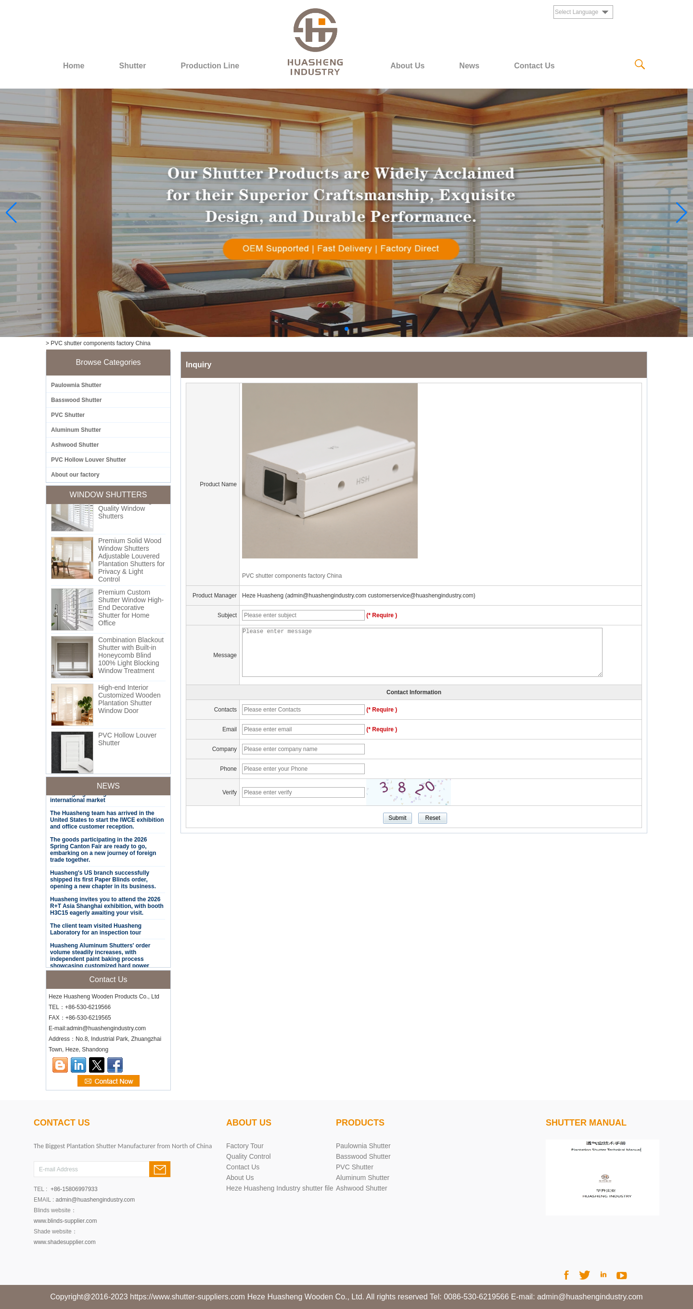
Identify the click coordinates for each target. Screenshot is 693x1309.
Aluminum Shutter (76, 430)
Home (73, 66)
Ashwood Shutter (75, 444)
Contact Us (534, 66)
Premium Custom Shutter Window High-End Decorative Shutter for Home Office (131, 611)
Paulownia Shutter (76, 385)
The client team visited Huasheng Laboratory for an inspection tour (95, 932)
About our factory (75, 474)
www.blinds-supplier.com (65, 1221)
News (469, 66)
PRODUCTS (360, 1123)
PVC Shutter (68, 415)
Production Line (209, 66)
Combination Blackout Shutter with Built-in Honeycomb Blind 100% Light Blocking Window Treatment (131, 658)
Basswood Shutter (76, 400)
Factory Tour (245, 1146)
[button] (346, 329)
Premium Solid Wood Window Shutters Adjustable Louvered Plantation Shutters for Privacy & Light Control (131, 563)
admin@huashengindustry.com (95, 1199)
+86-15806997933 (74, 1189)
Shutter (132, 66)
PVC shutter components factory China (292, 575)
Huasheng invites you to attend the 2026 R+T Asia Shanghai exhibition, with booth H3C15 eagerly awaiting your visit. (107, 909)
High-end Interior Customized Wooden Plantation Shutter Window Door (129, 702)
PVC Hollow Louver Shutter (88, 459)
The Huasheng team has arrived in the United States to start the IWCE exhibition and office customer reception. (107, 823)
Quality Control (248, 1156)
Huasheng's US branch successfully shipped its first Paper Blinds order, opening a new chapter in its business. (103, 883)
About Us (407, 66)
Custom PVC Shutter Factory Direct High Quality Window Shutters (129, 507)
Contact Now (108, 1081)
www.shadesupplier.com (65, 1242)
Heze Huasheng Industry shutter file (280, 1188)
